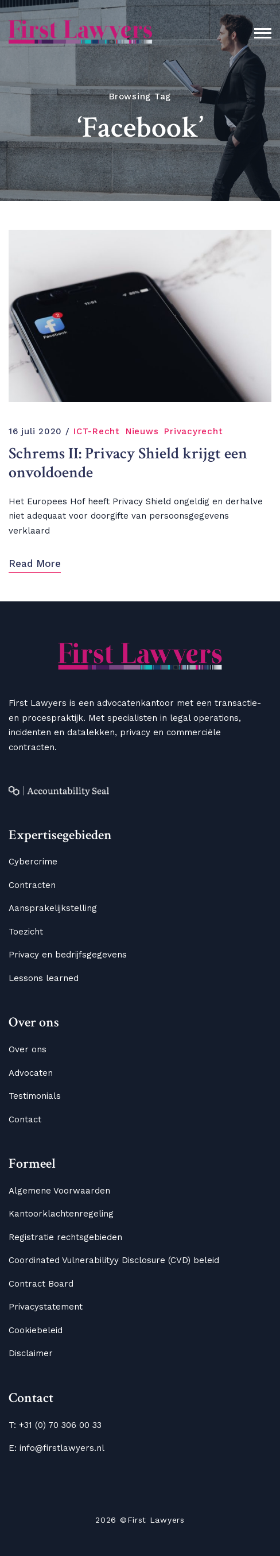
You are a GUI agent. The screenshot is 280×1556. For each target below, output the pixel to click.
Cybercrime (33, 861)
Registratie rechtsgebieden (65, 1237)
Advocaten (31, 1073)
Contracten (32, 885)
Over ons (27, 1049)
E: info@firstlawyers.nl (56, 1448)
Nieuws (142, 431)
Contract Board (41, 1284)
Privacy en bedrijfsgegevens (68, 954)
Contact (25, 1119)
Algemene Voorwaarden (59, 1191)
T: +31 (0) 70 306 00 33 (55, 1425)
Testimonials (35, 1096)
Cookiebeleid (36, 1330)
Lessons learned (44, 978)
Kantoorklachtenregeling (61, 1213)
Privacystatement (46, 1307)
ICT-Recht (96, 431)
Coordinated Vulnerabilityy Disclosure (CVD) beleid (114, 1260)
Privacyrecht (193, 431)
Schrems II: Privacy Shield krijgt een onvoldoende (128, 464)
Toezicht (26, 931)
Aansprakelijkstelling (53, 908)
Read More (35, 563)
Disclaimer (31, 1353)
